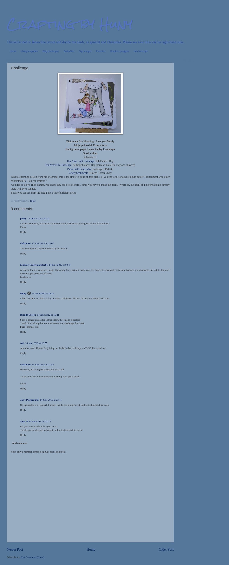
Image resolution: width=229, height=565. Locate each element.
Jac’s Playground (29, 400)
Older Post (166, 549)
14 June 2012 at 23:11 (51, 400)
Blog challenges (51, 51)
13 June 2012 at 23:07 (43, 243)
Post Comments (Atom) (32, 557)
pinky (23, 218)
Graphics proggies (119, 51)
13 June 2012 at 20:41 (39, 218)
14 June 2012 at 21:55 (43, 364)
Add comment (19, 443)
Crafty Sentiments (78, 173)
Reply (23, 232)
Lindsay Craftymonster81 (34, 265)
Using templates (29, 51)
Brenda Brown (28, 314)
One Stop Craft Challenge (80, 161)
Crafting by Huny (70, 24)
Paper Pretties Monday (79, 169)
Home (13, 51)
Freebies (100, 51)
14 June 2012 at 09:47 (60, 265)
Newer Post (15, 549)
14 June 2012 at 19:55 (36, 343)
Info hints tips (141, 51)
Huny (23, 293)
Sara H (24, 421)
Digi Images (85, 51)
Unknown (25, 243)
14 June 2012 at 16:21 (48, 314)
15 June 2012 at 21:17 (40, 421)
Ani (22, 343)
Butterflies (69, 51)
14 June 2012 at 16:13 (43, 293)
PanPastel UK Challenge (58, 165)
